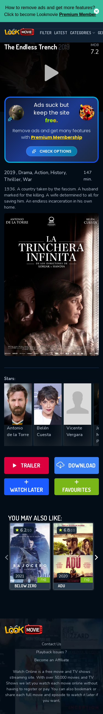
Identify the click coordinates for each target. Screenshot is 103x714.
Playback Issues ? (51, 652)
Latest (60, 32)
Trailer (26, 465)
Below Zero (26, 586)
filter (45, 32)
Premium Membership (56, 137)
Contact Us (51, 644)
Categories (82, 33)
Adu (61, 586)
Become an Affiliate (51, 660)
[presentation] (6, 558)
